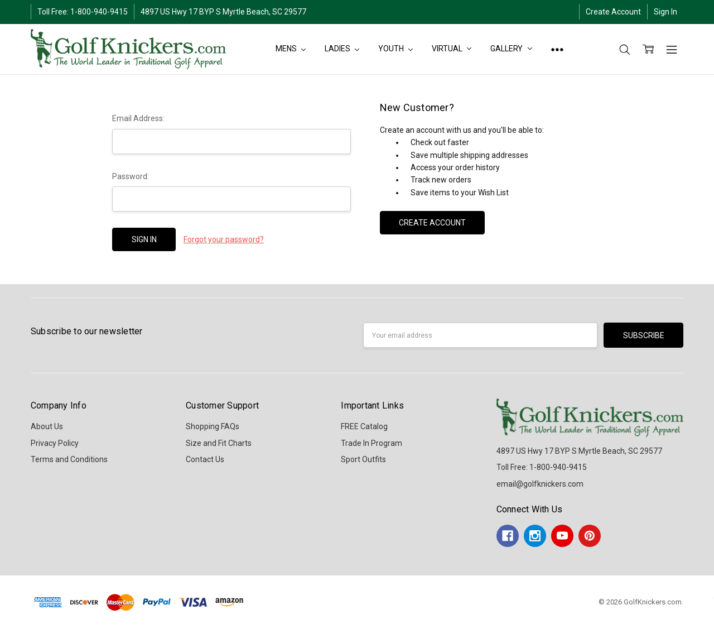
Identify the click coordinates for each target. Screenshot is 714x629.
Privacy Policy (55, 443)
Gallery (511, 48)
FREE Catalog (364, 426)
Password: (130, 176)
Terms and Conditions (69, 459)
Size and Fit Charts (219, 443)
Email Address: (138, 118)
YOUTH (395, 48)
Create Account (613, 11)
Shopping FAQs (212, 426)
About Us (47, 426)
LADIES (342, 48)
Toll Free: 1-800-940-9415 (82, 11)
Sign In (665, 11)
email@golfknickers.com (539, 483)
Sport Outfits (363, 459)
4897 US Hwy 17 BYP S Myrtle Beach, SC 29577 (223, 11)
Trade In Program (371, 443)
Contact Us (205, 459)
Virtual (451, 48)
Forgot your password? (224, 239)
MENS (291, 48)
